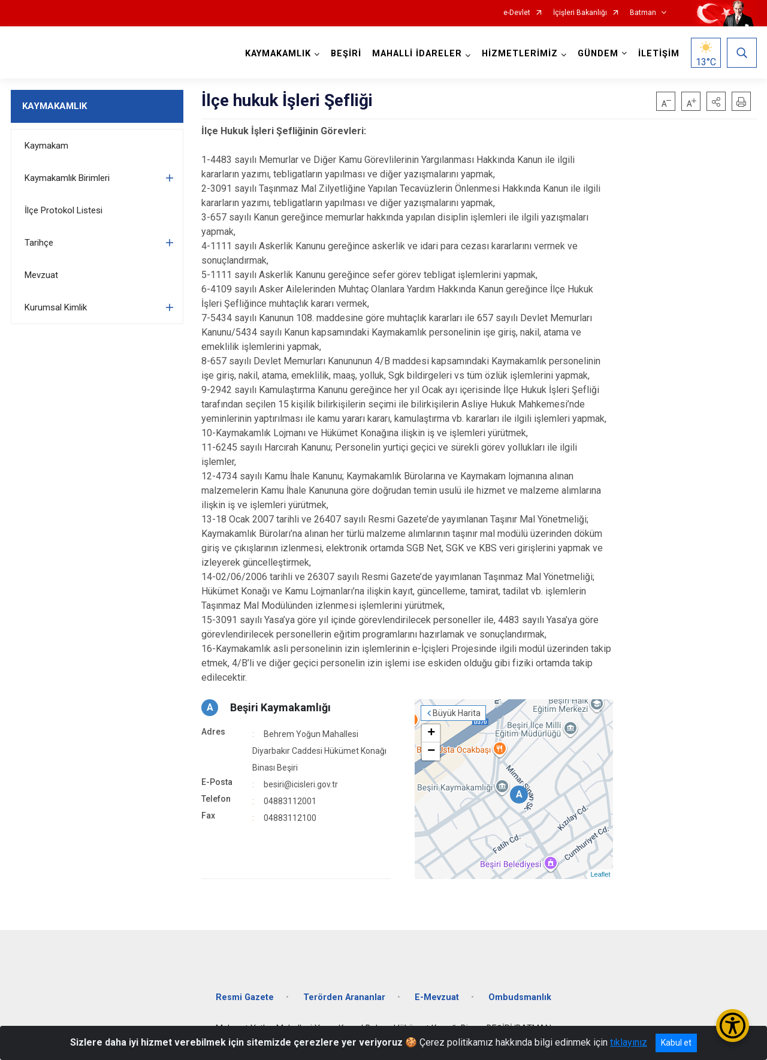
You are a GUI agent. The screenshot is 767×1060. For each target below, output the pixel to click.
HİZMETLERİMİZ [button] (520, 54)
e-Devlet (516, 13)
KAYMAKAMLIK (54, 106)
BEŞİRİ (346, 54)
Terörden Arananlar (344, 997)
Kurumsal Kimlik (56, 307)
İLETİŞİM (659, 54)
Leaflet (600, 874)
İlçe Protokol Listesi (63, 210)
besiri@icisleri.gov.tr (301, 784)
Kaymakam (46, 145)
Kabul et (676, 1042)
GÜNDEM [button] (598, 54)
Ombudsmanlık (519, 997)
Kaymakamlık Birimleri (67, 178)
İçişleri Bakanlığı (580, 13)
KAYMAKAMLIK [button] (278, 54)
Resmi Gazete (245, 997)
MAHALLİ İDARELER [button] (417, 54)
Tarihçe (39, 242)
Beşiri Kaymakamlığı (280, 707)
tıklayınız (628, 1042)
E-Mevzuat (437, 997)
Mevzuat (41, 275)
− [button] (431, 751)
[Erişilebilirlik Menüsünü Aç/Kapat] (732, 1025)
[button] (716, 101)
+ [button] (431, 733)
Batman (643, 13)
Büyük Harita (457, 713)
